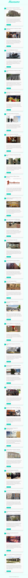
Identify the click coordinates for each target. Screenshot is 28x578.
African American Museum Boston (13, 260)
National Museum (18, 94)
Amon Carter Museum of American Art (13, 554)
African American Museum (17, 9)
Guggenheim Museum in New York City (13, 344)
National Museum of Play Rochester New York (13, 93)
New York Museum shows (11, 281)
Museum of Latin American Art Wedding (12, 533)
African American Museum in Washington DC (12, 429)
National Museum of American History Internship (13, 29)
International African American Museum (12, 302)
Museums (14, 2)
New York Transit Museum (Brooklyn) (13, 490)
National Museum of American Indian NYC (13, 71)
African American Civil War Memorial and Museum (13, 366)
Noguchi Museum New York (11, 239)
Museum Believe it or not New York (13, 323)
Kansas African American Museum (13, 7)
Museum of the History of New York (13, 407)
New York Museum (18, 51)
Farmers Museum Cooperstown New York (13, 155)
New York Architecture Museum (12, 113)
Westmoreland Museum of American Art (13, 512)
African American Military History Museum (12, 177)
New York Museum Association (12, 470)
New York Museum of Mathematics (13, 219)
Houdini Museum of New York (12, 134)
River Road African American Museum (13, 386)
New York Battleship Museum (12, 50)
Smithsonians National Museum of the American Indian (13, 198)
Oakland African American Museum (13, 449)
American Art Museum (18, 535)
